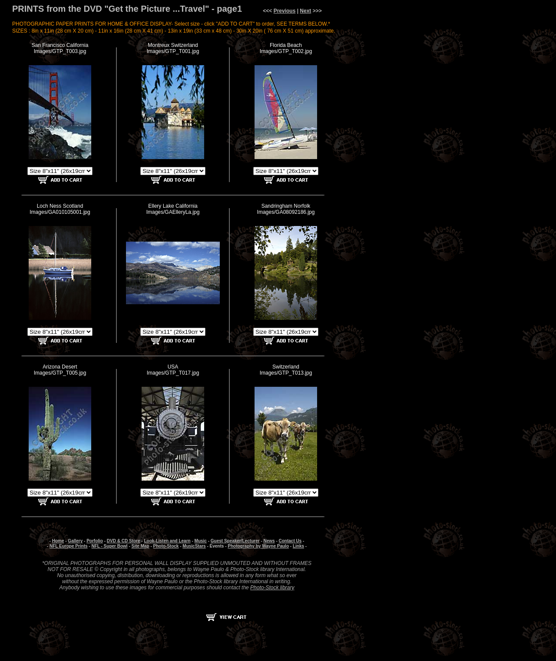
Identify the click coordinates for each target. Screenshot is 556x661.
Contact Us (290, 540)
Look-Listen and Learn (167, 540)
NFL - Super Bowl (109, 546)
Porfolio (94, 540)
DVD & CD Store (123, 540)
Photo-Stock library (272, 588)
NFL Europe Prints (69, 546)
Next (305, 11)
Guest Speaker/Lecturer (235, 540)
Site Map (140, 546)
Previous (285, 11)
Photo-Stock (166, 546)
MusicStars (193, 546)
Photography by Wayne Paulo (258, 546)
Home (58, 540)
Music (201, 540)
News (269, 540)
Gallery (75, 540)
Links (298, 546)
